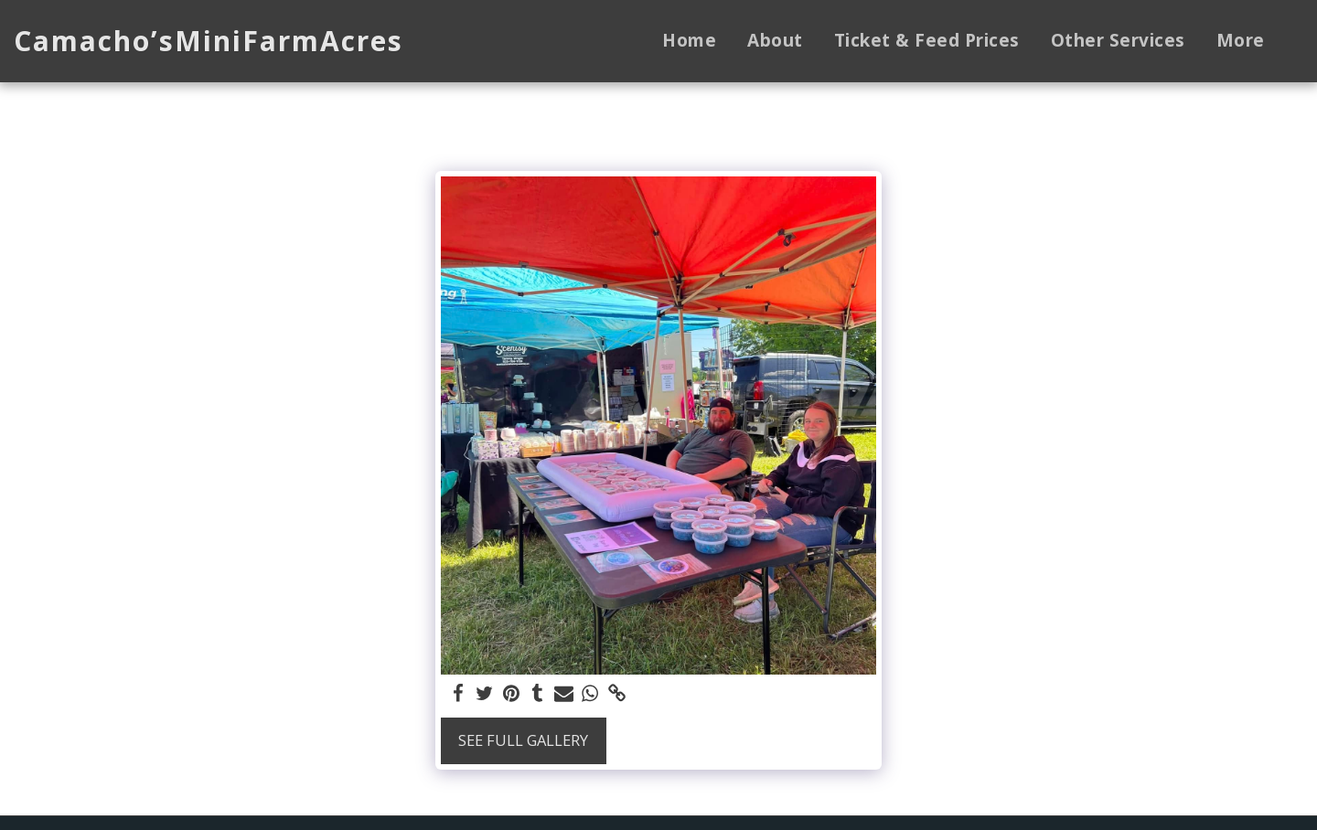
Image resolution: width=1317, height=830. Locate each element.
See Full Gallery (523, 739)
